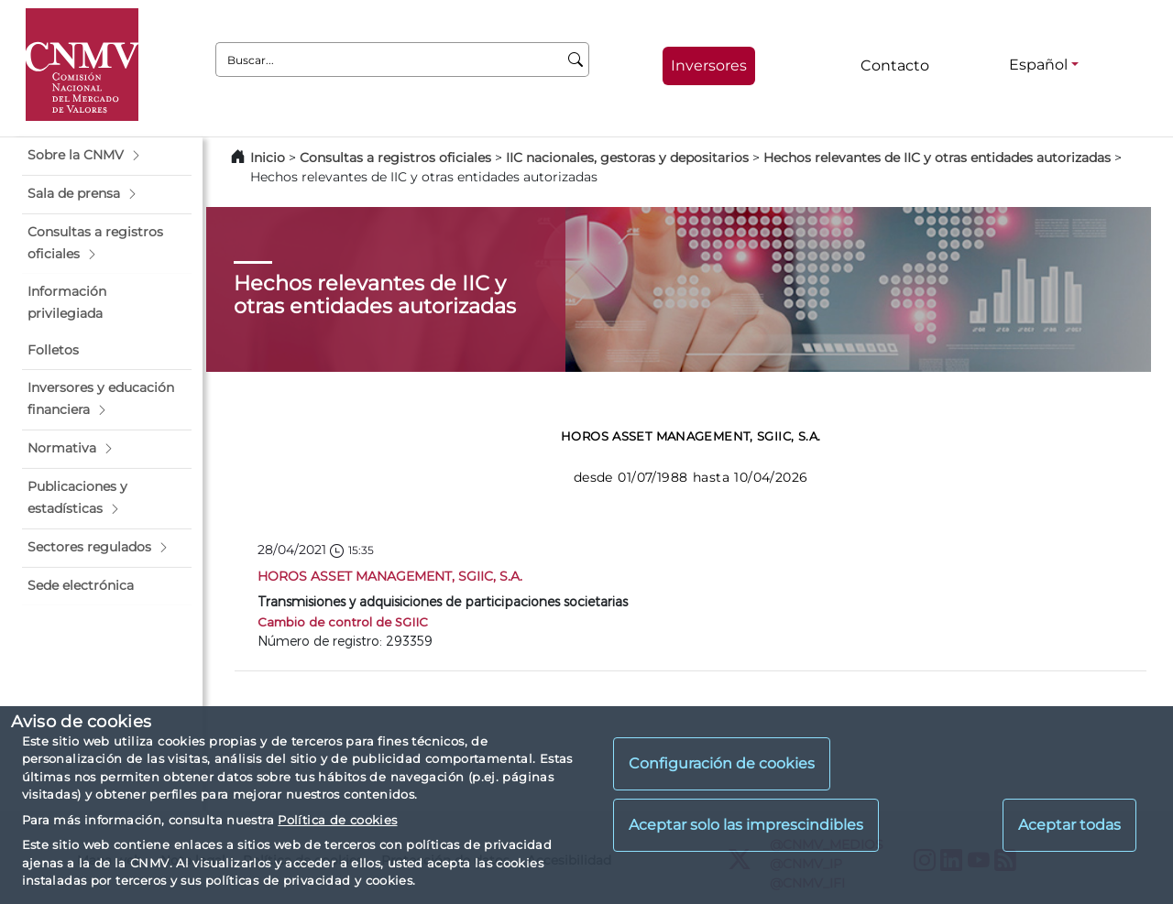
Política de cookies (337, 819)
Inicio (267, 157)
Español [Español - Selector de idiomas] (1038, 64)
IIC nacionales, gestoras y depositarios (627, 157)
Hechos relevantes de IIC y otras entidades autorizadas (937, 157)
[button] (107, 155)
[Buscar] (576, 59)
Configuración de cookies (722, 763)
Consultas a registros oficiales (395, 157)
